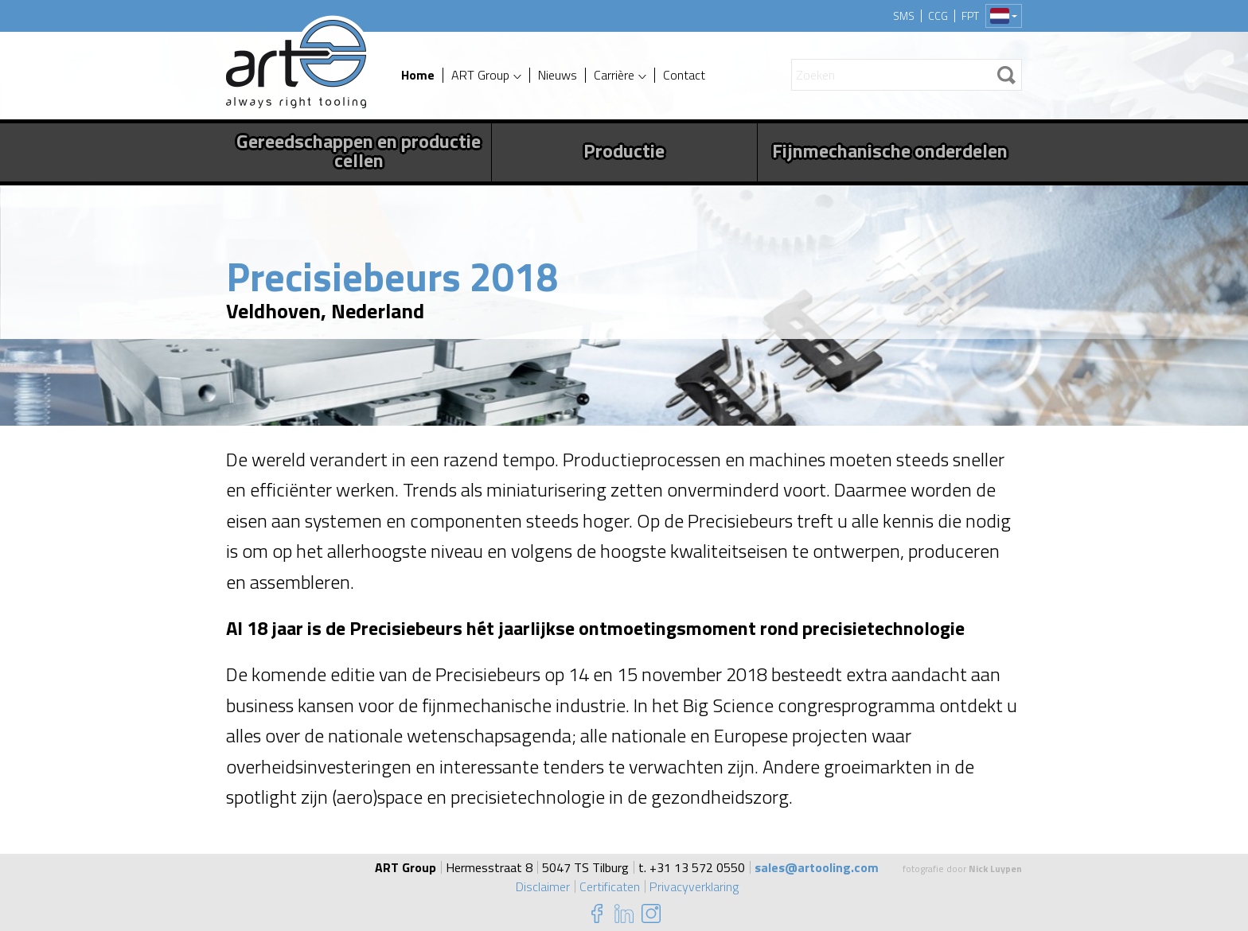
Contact (684, 75)
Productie (624, 150)
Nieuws (557, 75)
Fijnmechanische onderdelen (890, 150)
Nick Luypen (995, 868)
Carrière (614, 75)
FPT (970, 16)
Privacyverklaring (694, 886)
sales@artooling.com (817, 867)
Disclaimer (543, 886)
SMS (904, 16)
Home (418, 75)
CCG (938, 16)
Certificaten (609, 886)
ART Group (480, 75)
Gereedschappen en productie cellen (358, 150)
